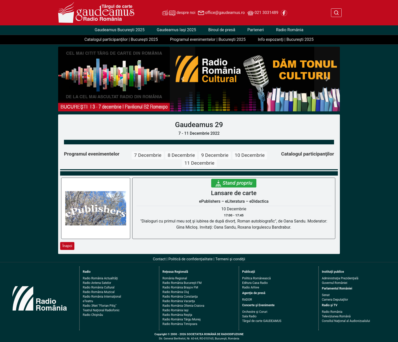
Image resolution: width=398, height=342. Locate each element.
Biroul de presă (221, 29)
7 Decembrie (147, 155)
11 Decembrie (199, 163)
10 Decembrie (250, 155)
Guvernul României (334, 283)
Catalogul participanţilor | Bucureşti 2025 (121, 39)
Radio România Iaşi (175, 310)
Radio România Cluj (175, 292)
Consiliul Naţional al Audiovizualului (346, 321)
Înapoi (67, 246)
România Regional (174, 278)
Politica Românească (256, 278)
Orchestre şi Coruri (254, 312)
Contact (159, 259)
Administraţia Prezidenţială (340, 278)
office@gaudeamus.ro (221, 13)
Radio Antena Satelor (97, 283)
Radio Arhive (250, 287)
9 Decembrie (214, 155)
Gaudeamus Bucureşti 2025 (120, 29)
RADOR (247, 299)
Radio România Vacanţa (178, 301)
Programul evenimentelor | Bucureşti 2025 (208, 39)
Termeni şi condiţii (230, 259)
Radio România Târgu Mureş (181, 319)
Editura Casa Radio (255, 283)
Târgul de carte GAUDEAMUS (261, 321)
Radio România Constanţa (180, 296)
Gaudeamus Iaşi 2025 (176, 29)
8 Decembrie (181, 155)
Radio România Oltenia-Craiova (183, 305)
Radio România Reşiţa (177, 315)
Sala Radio (249, 316)
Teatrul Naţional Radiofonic (101, 310)
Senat (326, 295)
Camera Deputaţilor (335, 299)
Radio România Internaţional (102, 296)
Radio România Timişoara (179, 324)
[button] (182, 79)
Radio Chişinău (93, 315)
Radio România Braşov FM (180, 287)
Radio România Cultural (98, 287)
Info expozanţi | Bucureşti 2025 (286, 39)
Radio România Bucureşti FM (182, 283)
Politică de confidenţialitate (191, 259)
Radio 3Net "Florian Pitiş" (100, 305)
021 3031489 (262, 13)
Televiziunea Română (336, 316)
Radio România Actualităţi (100, 278)
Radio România (289, 29)
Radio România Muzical (98, 292)
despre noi (178, 13)
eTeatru (88, 301)
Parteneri (255, 29)
